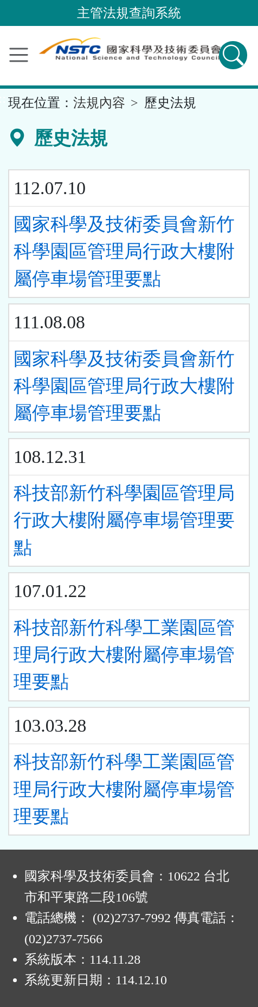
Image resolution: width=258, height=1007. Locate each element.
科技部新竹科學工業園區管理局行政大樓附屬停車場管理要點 (124, 655)
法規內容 (99, 103)
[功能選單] (19, 55)
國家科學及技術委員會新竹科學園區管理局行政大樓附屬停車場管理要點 (124, 251)
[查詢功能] (233, 55)
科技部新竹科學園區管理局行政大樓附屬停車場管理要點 (124, 520)
